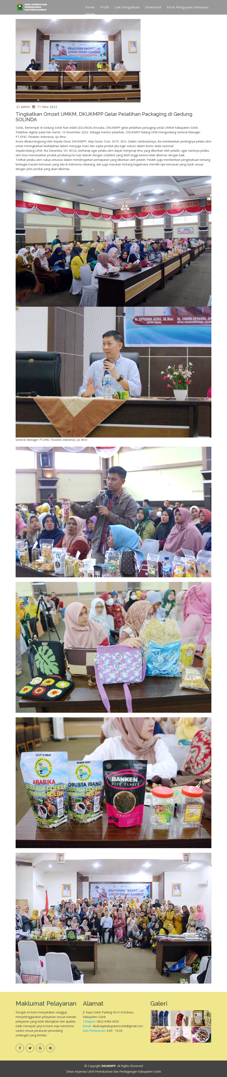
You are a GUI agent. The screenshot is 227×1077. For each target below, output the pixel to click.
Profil (104, 7)
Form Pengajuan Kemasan (188, 7)
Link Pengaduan (127, 7)
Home (90, 7)
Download (153, 7)
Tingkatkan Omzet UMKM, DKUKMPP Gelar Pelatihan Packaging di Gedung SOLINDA (104, 116)
